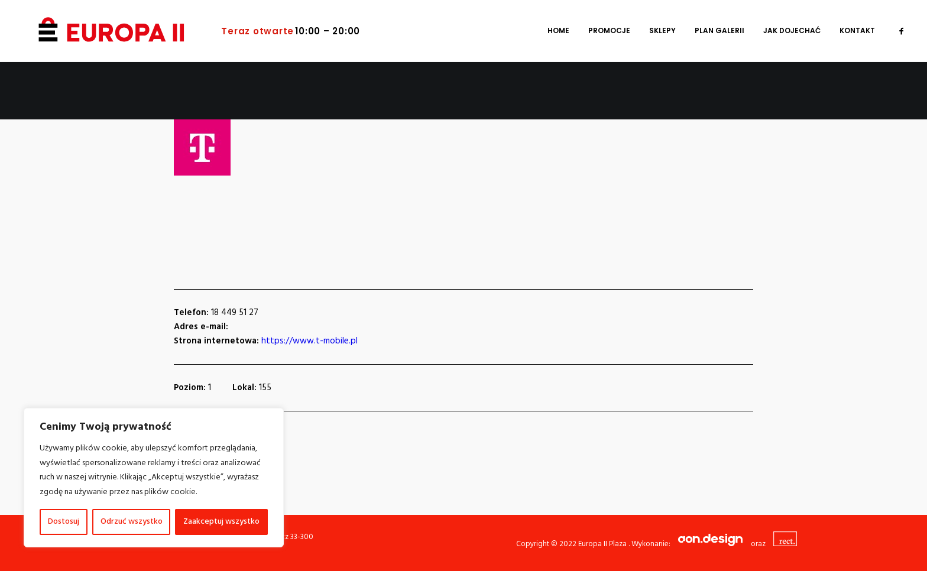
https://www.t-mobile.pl (309, 341)
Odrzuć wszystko (132, 521)
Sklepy (662, 30)
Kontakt (857, 30)
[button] (901, 30)
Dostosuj (63, 521)
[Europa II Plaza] (95, 31)
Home (558, 30)
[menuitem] (558, 30)
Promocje (609, 30)
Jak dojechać (792, 30)
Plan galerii (719, 30)
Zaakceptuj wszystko (221, 521)
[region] (154, 477)
